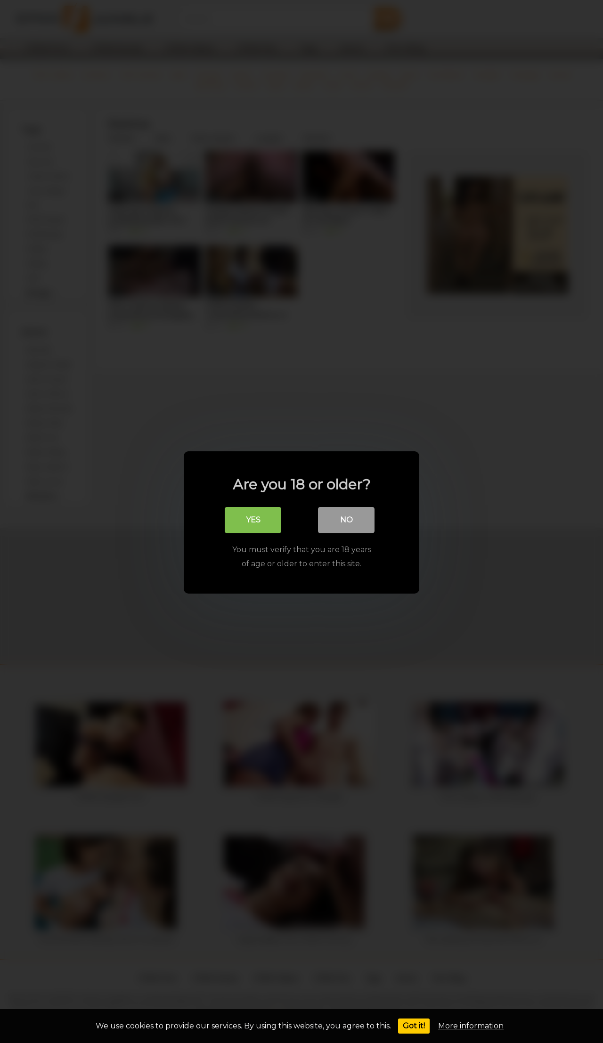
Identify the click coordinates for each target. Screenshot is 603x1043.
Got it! (414, 1025)
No (346, 518)
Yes (253, 518)
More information (471, 1025)
